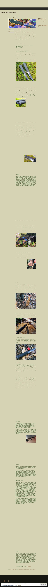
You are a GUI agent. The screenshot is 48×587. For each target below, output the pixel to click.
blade (18, 569)
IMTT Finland (3, 3)
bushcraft (21, 569)
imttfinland (26, 569)
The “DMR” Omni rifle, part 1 (41, 21)
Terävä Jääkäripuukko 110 (22, 36)
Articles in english (12, 569)
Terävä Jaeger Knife (12, 17)
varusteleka (31, 569)
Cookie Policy (19, 585)
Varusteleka (29, 566)
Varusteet (15, 569)
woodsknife (34, 569)
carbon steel (23, 569)
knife (28, 569)
